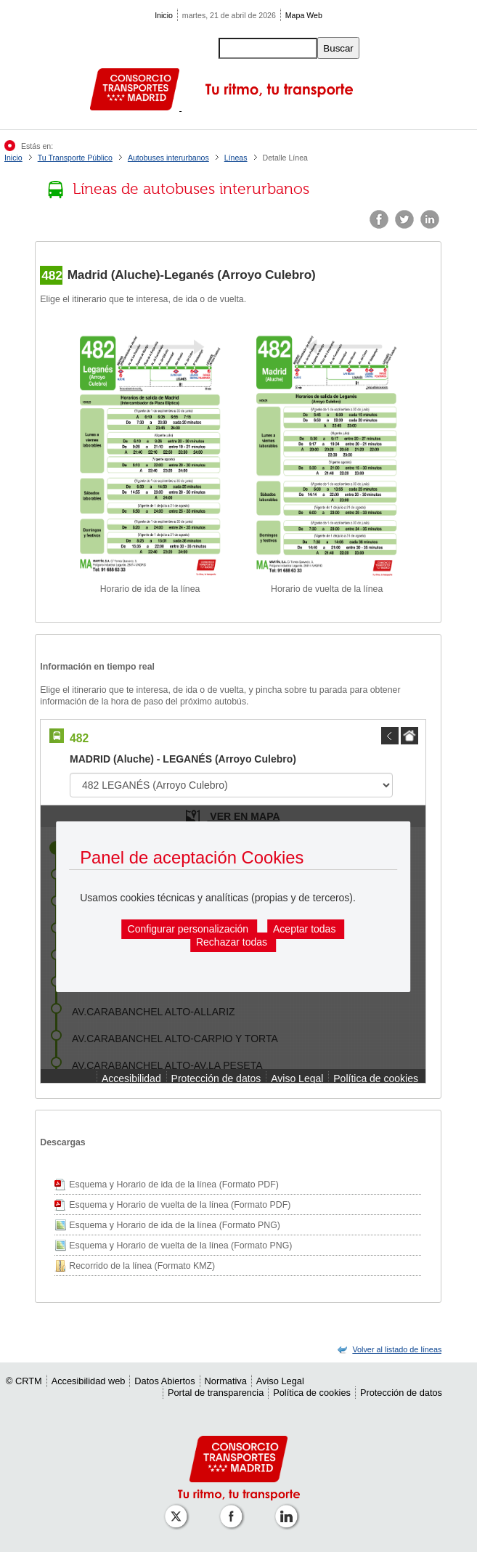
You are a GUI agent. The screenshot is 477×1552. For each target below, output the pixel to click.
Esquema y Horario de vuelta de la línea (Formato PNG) (180, 1245)
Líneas (236, 157)
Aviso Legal (280, 1381)
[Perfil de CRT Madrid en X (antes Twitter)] (178, 1508)
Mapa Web (303, 15)
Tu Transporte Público (75, 157)
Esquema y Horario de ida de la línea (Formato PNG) (174, 1225)
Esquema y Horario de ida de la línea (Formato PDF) (173, 1184)
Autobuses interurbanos (168, 157)
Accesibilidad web (89, 1381)
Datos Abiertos (164, 1381)
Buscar (338, 48)
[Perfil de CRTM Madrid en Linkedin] (289, 1508)
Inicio (164, 15)
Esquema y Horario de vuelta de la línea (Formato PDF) (179, 1205)
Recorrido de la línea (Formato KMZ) (142, 1266)
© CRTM (24, 1381)
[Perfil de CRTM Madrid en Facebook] (234, 1508)
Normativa (226, 1381)
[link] (396, 1349)
